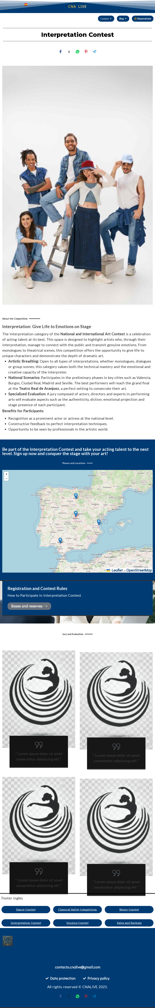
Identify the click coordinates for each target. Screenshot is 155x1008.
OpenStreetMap (139, 570)
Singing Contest (77, 923)
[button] (76, 514)
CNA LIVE (77, 6)
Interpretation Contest (26, 923)
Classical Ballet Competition (77, 909)
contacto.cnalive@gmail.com (77, 967)
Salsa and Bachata (129, 923)
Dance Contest (26, 909)
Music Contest (129, 909)
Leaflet (114, 570)
